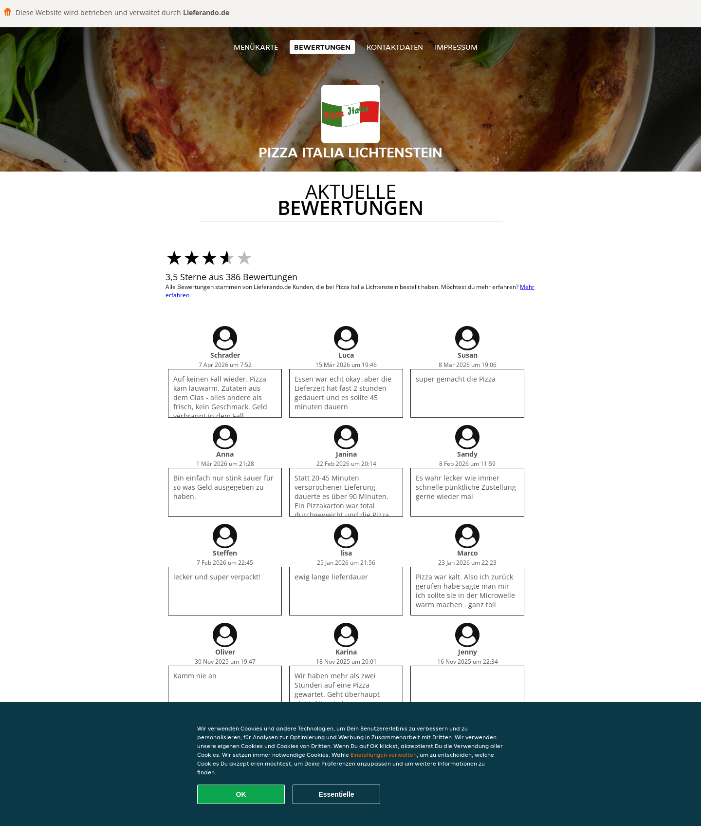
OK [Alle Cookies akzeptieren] (241, 794)
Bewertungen (322, 47)
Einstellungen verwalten (383, 754)
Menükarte (256, 47)
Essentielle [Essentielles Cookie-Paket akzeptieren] (336, 794)
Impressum (456, 47)
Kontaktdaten (395, 47)
